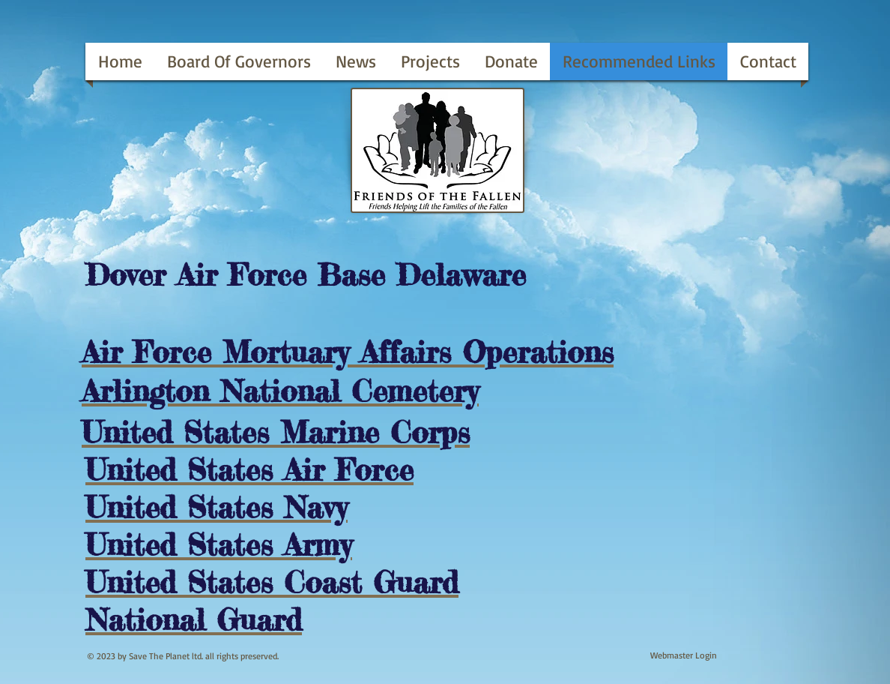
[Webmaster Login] (683, 655)
